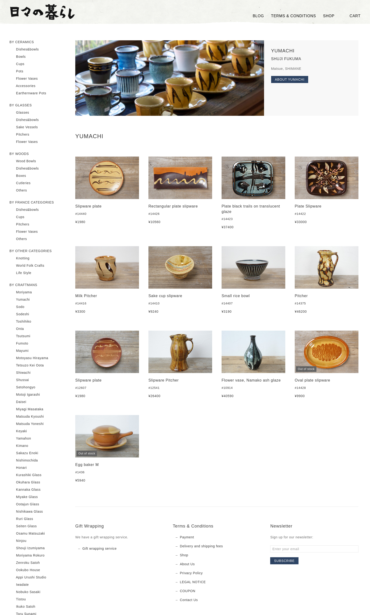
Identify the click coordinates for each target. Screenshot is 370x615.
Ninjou (17, 541)
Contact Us (189, 600)
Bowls (17, 56)
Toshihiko (20, 321)
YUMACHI (282, 50)
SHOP (329, 16)
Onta (16, 329)
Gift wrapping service (99, 548)
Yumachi (19, 299)
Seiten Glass (23, 526)
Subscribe (284, 561)
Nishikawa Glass (26, 511)
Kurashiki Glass (25, 475)
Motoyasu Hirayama (28, 358)
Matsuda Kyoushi (26, 416)
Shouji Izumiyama (27, 548)
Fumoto (18, 343)
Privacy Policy (191, 573)
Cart (351, 16)
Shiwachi (20, 372)
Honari (18, 467)
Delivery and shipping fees (201, 546)
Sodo (17, 307)
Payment (187, 537)
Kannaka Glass (25, 489)
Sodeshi (19, 314)
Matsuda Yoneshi (26, 424)
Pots (16, 71)
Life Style (20, 273)
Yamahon (20, 438)
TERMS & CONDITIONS (293, 16)
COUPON (187, 591)
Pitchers (19, 134)
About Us (187, 564)
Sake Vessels (23, 127)
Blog (258, 16)
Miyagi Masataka (26, 409)
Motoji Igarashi (24, 394)
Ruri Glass (21, 519)
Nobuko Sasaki (24, 592)
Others (18, 190)
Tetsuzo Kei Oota (26, 365)
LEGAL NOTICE (193, 582)
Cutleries (20, 183)
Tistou (17, 599)
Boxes (17, 176)
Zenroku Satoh (24, 563)
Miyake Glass (23, 497)
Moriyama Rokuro (27, 555)
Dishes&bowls (24, 49)
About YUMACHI (289, 79)
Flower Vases (23, 78)
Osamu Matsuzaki (27, 533)
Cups (17, 64)
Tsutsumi (19, 336)
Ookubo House (24, 570)
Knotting (19, 258)
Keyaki (18, 431)
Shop (184, 555)
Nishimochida (23, 460)
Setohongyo (22, 387)
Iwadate (19, 584)
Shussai (19, 380)
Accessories (22, 86)
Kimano (18, 446)
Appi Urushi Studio (27, 577)
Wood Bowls (22, 161)
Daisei (17, 402)
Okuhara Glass (24, 482)
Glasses (19, 112)
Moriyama (20, 292)
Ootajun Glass (24, 504)
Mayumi (19, 351)
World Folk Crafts (26, 265)
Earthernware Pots (27, 93)
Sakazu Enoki (23, 453)
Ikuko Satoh (22, 606)
